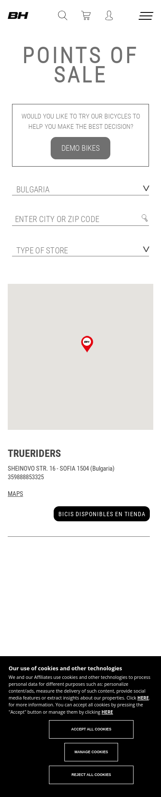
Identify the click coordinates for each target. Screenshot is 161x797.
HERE (143, 698)
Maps (15, 494)
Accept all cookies (91, 729)
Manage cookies (91, 752)
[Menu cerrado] (146, 17)
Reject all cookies (91, 775)
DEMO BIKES (80, 147)
